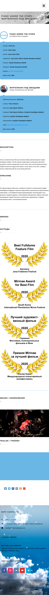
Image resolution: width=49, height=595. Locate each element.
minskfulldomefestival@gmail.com (15, 528)
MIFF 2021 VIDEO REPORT (11, 545)
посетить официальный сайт (17, 125)
